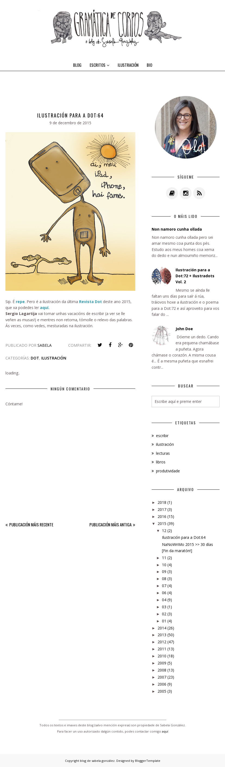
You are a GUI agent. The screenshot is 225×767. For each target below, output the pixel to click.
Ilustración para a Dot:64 (183, 537)
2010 (162, 655)
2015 (162, 523)
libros (160, 461)
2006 (162, 684)
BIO (149, 65)
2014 (162, 628)
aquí (165, 731)
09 (164, 571)
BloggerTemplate (147, 761)
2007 (162, 677)
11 (164, 557)
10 (164, 564)
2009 (162, 663)
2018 (162, 502)
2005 (162, 691)
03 (164, 606)
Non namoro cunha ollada (177, 229)
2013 (162, 634)
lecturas (163, 453)
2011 (162, 648)
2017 (162, 509)
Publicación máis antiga (110, 524)
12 (164, 530)
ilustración (53, 358)
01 (164, 620)
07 (164, 585)
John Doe (184, 328)
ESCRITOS (100, 65)
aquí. (44, 307)
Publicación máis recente (31, 524)
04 (164, 599)
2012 (162, 641)
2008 (162, 670)
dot (35, 358)
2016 (162, 516)
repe (20, 301)
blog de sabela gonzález (97, 761)
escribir (162, 435)
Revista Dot (90, 301)
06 (164, 592)
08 (164, 578)
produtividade (168, 470)
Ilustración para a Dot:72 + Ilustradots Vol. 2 (195, 276)
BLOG (77, 65)
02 (164, 613)
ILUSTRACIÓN (128, 65)
